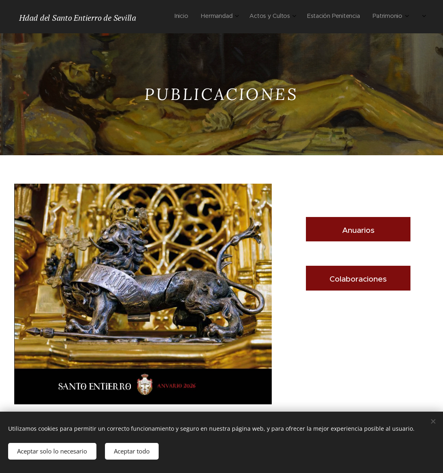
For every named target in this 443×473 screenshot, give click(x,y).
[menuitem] (310, 17)
